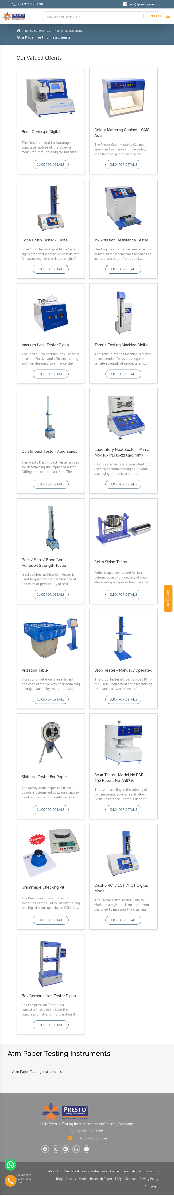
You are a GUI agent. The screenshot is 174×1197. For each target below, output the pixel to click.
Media (83, 1179)
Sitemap (131, 1179)
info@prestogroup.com (142, 4)
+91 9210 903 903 (28, 4)
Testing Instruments (36, 31)
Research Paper (101, 1179)
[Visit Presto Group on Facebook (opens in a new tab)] (45, 1149)
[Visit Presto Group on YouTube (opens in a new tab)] (86, 1149)
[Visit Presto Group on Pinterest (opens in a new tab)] (66, 1149)
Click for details (51, 164)
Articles (71, 1179)
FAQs (118, 1179)
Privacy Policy (149, 1179)
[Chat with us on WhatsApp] (10, 1165)
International (132, 1171)
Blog (59, 1179)
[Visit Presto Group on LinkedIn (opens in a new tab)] (76, 1149)
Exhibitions (151, 1171)
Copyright (152, 1186)
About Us (54, 1171)
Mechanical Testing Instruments (85, 1171)
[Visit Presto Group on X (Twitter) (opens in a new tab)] (55, 1149)
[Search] (153, 16)
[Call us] (10, 1181)
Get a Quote (168, 598)
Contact (115, 1171)
